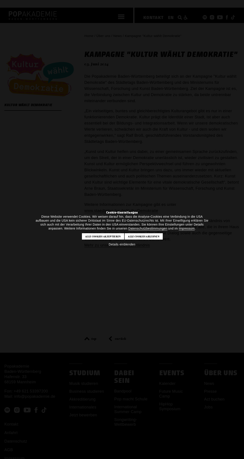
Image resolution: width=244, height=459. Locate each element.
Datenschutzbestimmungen (147, 228)
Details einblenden (122, 244)
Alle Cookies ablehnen (143, 236)
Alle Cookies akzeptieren (103, 236)
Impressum (186, 228)
